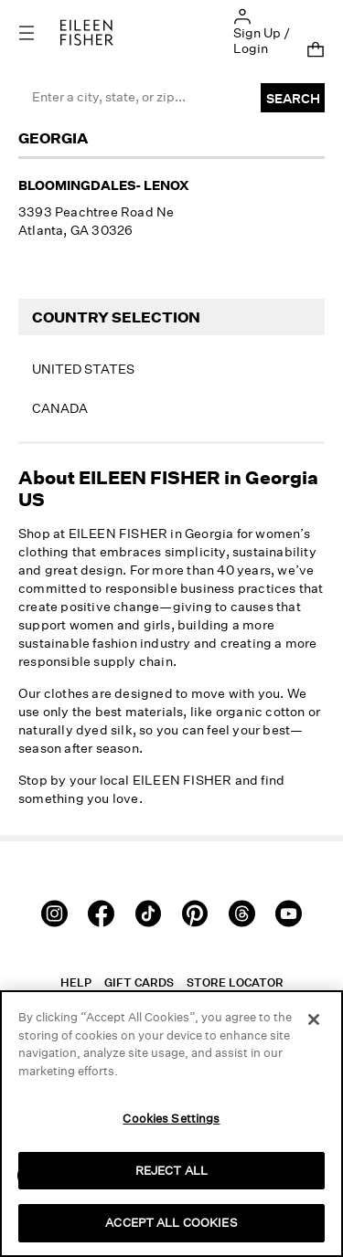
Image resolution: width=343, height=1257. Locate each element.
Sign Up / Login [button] (261, 40)
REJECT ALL (171, 1170)
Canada (60, 408)
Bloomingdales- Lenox (103, 185)
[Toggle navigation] (39, 32)
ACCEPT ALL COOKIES (171, 1222)
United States (83, 368)
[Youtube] (288, 912)
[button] (242, 15)
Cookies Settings (171, 1118)
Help (75, 982)
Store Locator (235, 982)
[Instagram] (54, 912)
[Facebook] (101, 912)
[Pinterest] (195, 912)
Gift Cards (139, 982)
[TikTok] (148, 912)
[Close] (314, 1019)
